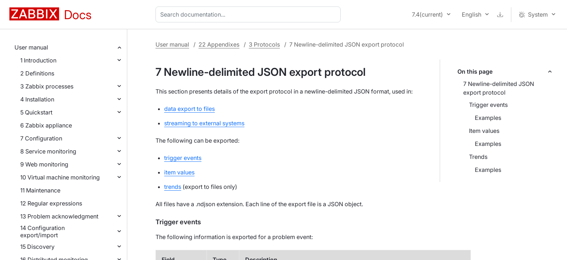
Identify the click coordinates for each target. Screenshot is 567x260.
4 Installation (37, 99)
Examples (488, 117)
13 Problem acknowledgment (59, 216)
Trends (478, 156)
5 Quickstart (36, 112)
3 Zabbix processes (46, 86)
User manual (31, 47)
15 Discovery (37, 246)
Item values (484, 130)
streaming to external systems (204, 123)
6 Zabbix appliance (46, 125)
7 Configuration (41, 138)
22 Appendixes (219, 44)
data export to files (189, 108)
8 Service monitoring (48, 151)
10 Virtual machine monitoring (60, 177)
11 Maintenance (40, 190)
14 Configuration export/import (42, 231)
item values (179, 172)
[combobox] (249, 14)
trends (172, 186)
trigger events (182, 157)
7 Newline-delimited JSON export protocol (498, 88)
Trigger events (488, 104)
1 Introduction (38, 60)
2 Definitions (37, 73)
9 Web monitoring (44, 164)
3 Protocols (264, 44)
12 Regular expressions (51, 203)
